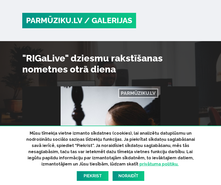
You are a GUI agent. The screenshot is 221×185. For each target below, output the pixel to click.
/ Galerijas (108, 20)
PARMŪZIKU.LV (54, 20)
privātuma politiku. (159, 164)
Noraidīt (128, 175)
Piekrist (93, 175)
